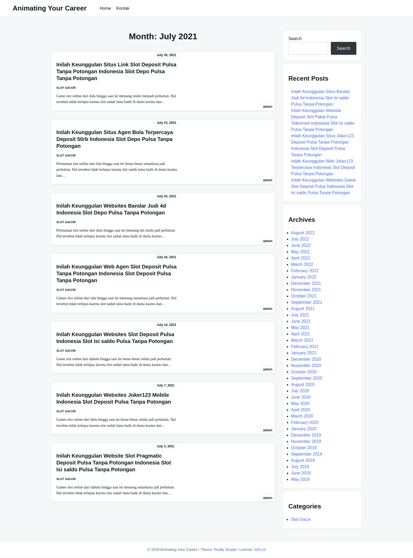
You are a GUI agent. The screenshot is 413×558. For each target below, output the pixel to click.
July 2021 (300, 315)
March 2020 (302, 416)
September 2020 (306, 378)
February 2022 (304, 270)
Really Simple (225, 549)
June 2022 (301, 245)
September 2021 (306, 302)
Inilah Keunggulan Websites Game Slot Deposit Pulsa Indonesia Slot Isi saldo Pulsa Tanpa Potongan (323, 186)
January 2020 (304, 429)
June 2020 (301, 397)
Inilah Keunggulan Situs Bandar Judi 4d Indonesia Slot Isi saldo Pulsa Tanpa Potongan (320, 97)
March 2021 (302, 340)
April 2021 (300, 334)
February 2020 (304, 422)
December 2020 (306, 359)
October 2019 (304, 448)
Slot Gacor (66, 87)
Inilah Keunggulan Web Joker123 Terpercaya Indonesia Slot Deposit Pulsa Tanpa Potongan (323, 167)
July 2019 (300, 466)
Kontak (122, 8)
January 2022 (304, 277)
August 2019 (303, 460)
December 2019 (306, 435)
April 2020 (300, 410)
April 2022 (300, 258)
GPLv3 (260, 549)
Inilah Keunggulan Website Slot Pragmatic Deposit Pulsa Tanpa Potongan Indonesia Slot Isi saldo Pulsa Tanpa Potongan (113, 462)
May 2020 (300, 403)
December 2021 (306, 283)
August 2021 (303, 308)
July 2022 (300, 239)
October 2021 (304, 296)
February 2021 (304, 346)
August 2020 (303, 384)
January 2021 (304, 353)
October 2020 (304, 372)
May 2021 (300, 327)
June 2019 (301, 473)
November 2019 (306, 441)
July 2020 (300, 391)
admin (267, 107)
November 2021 (306, 289)
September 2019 (306, 454)
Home (105, 8)
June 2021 (301, 321)
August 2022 (303, 233)
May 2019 (300, 479)
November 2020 (306, 365)
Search (295, 38)
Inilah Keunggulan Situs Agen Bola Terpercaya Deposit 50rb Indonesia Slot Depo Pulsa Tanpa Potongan (114, 139)
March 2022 (302, 264)
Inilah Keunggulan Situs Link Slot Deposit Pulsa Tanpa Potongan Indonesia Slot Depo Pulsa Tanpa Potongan (116, 71)
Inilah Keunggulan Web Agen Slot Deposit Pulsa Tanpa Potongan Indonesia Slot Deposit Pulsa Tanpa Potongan (116, 273)
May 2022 (300, 251)
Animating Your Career (50, 8)
